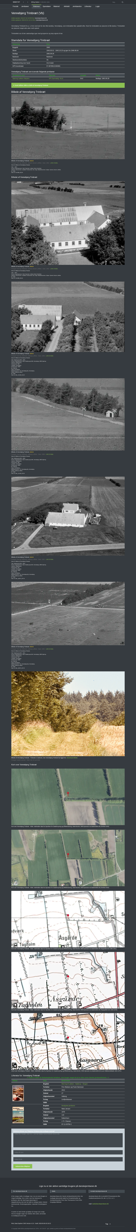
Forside (15, 6)
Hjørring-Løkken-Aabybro (20, 78)
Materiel (57, 6)
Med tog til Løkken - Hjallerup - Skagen (75, 1084)
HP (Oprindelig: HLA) (56, 78)
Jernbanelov (77, 6)
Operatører (47, 6)
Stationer (36, 6)
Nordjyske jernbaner (68, 1105)
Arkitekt (67, 6)
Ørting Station (35, 2)
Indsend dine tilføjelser (23, 1166)
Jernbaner (25, 6)
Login (98, 6)
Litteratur (88, 6)
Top (106, 1224)
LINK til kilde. (54, 163)
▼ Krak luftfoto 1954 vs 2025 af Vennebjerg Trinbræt (30, 85)
